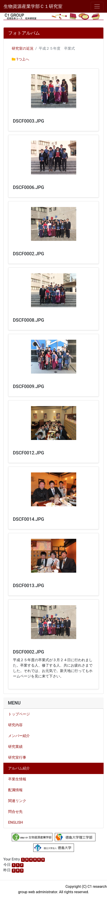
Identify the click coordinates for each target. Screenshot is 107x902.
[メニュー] (97, 6)
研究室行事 (17, 757)
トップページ (19, 714)
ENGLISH (15, 822)
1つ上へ (22, 59)
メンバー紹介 (19, 736)
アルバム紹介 (19, 768)
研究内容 (15, 725)
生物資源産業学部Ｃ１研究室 (33, 6)
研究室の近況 (22, 48)
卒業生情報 (17, 779)
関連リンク (17, 801)
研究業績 (15, 746)
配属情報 (15, 790)
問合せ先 (15, 811)
